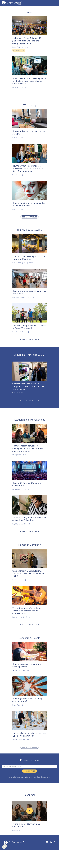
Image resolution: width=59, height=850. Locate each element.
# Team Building (18, 50)
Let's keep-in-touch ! (29, 759)
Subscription (29, 771)
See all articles (29, 217)
